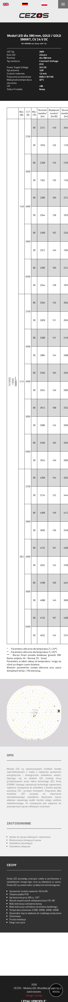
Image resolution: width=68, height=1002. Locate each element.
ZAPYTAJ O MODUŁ (56, 990)
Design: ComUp (34, 995)
